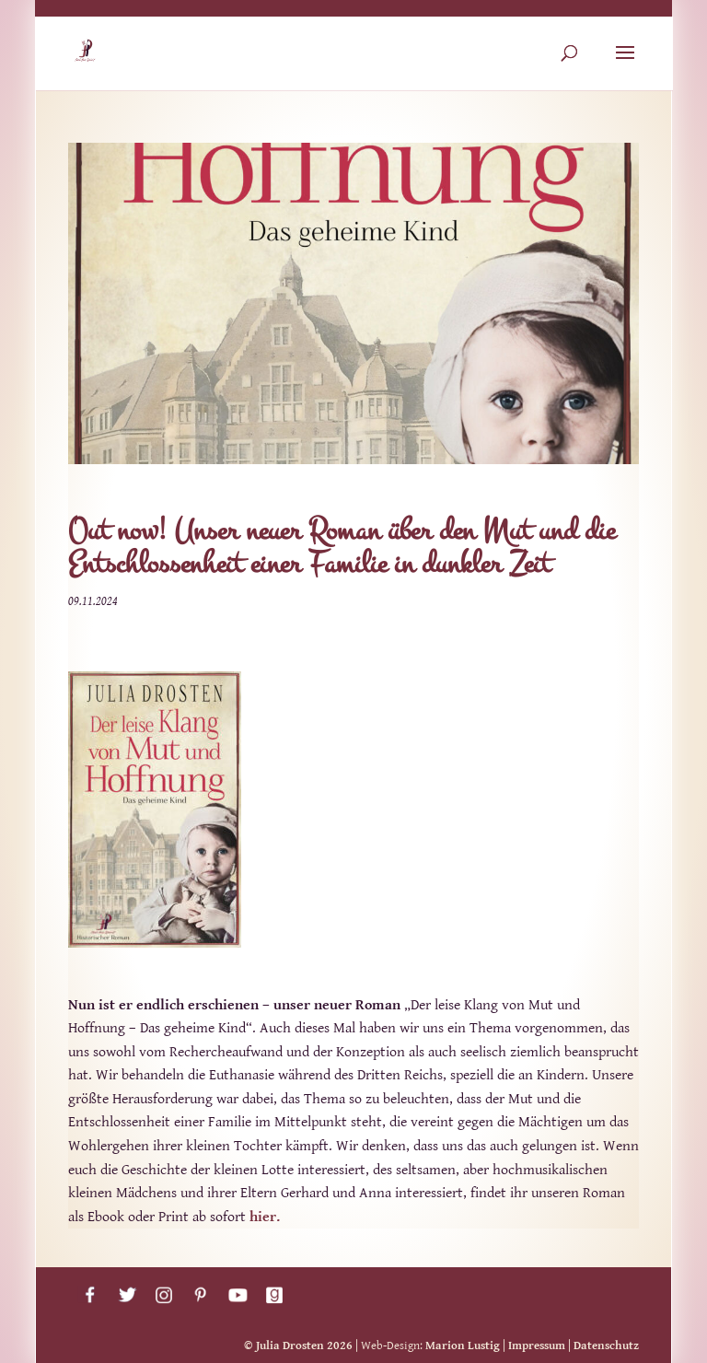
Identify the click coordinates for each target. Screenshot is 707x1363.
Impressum (536, 1346)
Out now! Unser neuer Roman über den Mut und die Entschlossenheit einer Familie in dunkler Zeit (341, 547)
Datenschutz (606, 1346)
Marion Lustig (462, 1346)
